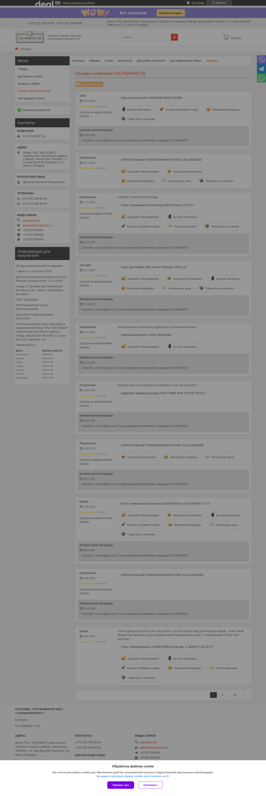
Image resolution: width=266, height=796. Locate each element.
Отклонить (150, 785)
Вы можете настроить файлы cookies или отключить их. (132, 776)
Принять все (121, 785)
